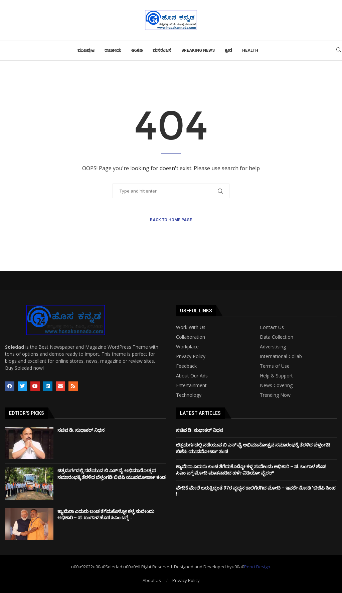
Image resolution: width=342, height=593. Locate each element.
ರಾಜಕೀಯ (113, 50)
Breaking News (198, 50)
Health (250, 50)
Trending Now (275, 395)
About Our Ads (192, 375)
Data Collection (276, 337)
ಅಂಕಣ (137, 50)
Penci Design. (257, 567)
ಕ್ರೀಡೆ (228, 50)
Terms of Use (275, 366)
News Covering (276, 385)
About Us (152, 580)
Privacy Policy (190, 356)
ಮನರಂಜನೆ (162, 50)
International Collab (281, 356)
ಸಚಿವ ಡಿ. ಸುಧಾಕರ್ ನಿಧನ (81, 430)
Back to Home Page (171, 220)
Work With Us (190, 327)
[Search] (338, 50)
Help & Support (276, 375)
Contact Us (272, 327)
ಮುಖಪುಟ (86, 50)
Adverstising (273, 346)
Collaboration (190, 337)
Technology (188, 395)
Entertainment (191, 385)
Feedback (186, 366)
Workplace (187, 346)
